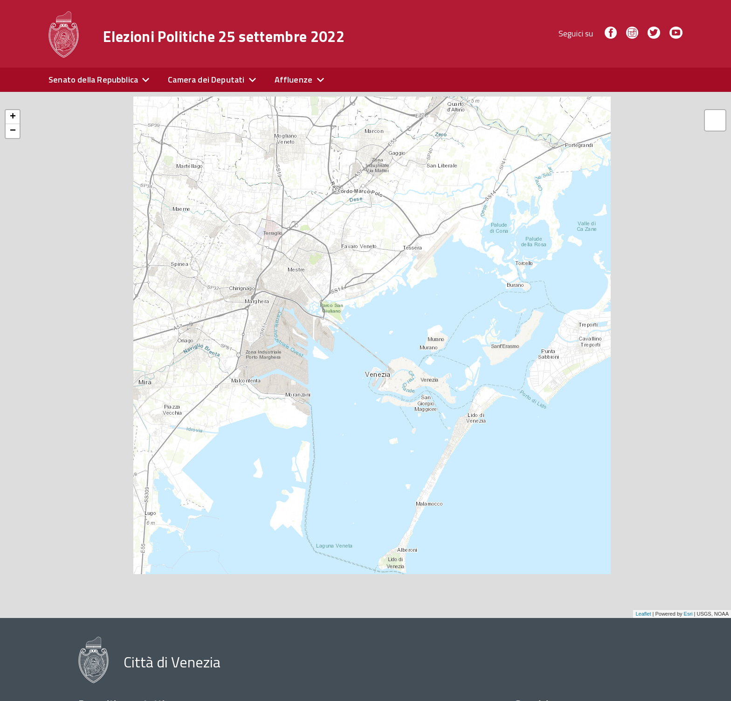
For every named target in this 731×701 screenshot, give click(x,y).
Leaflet (643, 614)
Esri (688, 614)
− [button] (13, 131)
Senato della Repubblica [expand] (93, 79)
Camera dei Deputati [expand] (206, 79)
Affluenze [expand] (294, 79)
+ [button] (13, 117)
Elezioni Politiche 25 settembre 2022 (224, 36)
